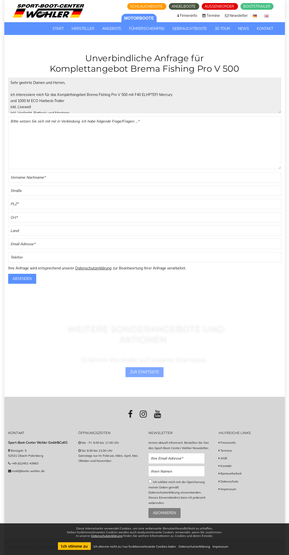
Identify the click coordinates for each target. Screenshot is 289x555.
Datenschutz (229, 481)
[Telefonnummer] (144, 257)
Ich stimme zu (74, 546)
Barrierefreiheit (231, 473)
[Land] (144, 230)
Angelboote (184, 6)
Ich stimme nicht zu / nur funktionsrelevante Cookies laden (134, 546)
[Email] (144, 244)
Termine (226, 450)
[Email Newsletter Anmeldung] (176, 458)
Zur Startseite (144, 372)
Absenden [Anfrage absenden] (22, 278)
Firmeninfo (228, 443)
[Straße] (144, 191)
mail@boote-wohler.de (28, 471)
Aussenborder (220, 6)
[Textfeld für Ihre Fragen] (144, 142)
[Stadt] (144, 217)
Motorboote (139, 18)
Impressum (228, 489)
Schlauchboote (147, 6)
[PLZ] (144, 204)
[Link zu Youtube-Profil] (157, 414)
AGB (223, 458)
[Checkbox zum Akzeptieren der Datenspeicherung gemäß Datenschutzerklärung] (150, 481)
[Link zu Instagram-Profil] (143, 414)
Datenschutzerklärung (93, 268)
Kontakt (225, 466)
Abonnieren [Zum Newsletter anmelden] (164, 513)
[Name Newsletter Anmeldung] (176, 471)
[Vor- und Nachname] (144, 177)
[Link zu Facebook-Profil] (130, 414)
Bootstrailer (257, 6)
